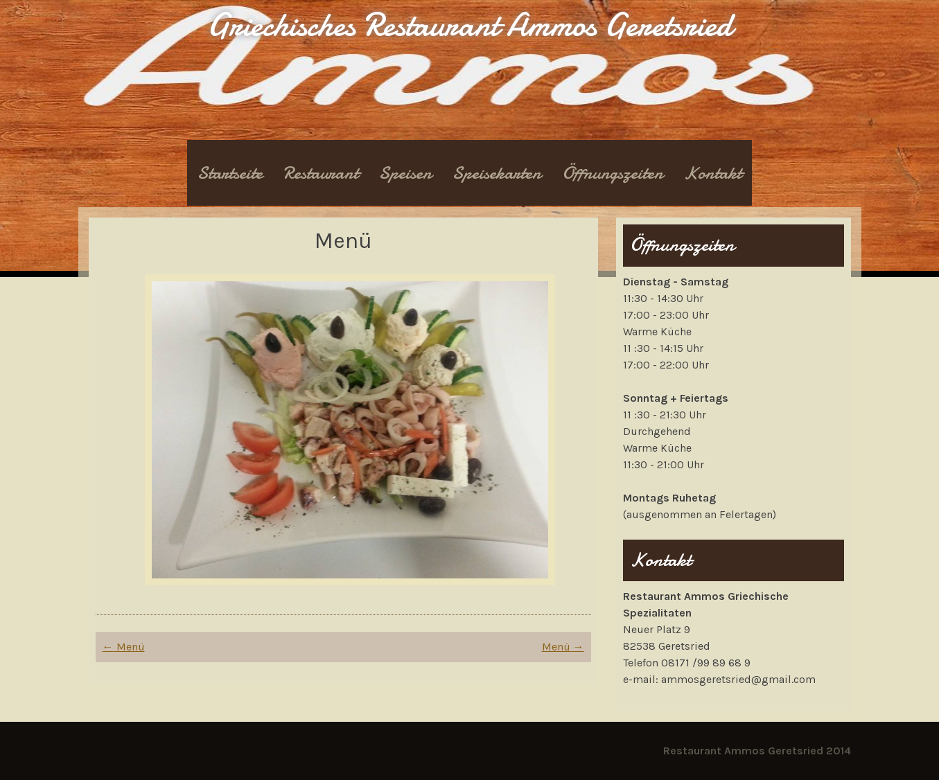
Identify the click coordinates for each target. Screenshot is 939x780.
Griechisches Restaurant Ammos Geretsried (469, 24)
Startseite (230, 173)
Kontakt (712, 173)
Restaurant (320, 173)
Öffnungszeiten (612, 173)
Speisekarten (497, 173)
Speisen (405, 173)
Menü (124, 646)
